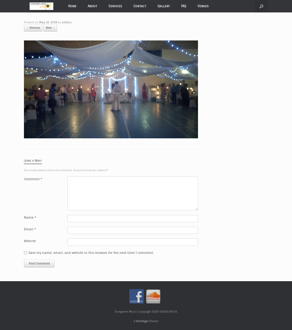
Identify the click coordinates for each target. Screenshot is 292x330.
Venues (203, 6)
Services (115, 6)
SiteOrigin (142, 321)
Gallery (164, 6)
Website (30, 241)
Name (30, 217)
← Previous (33, 27)
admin (67, 22)
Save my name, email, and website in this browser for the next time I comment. (91, 253)
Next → (50, 27)
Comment (33, 179)
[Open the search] (261, 6)
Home (72, 6)
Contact (139, 6)
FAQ (183, 6)
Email (30, 229)
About (92, 6)
